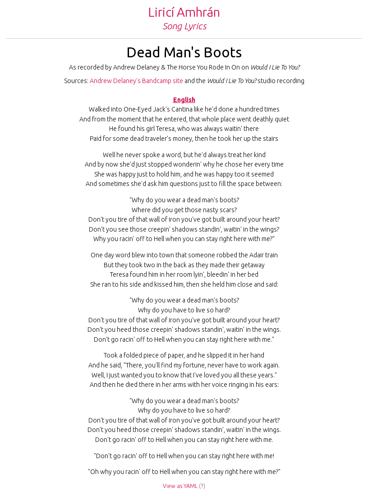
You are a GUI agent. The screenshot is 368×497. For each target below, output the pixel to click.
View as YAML (180, 486)
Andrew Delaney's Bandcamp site (136, 80)
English (184, 99)
